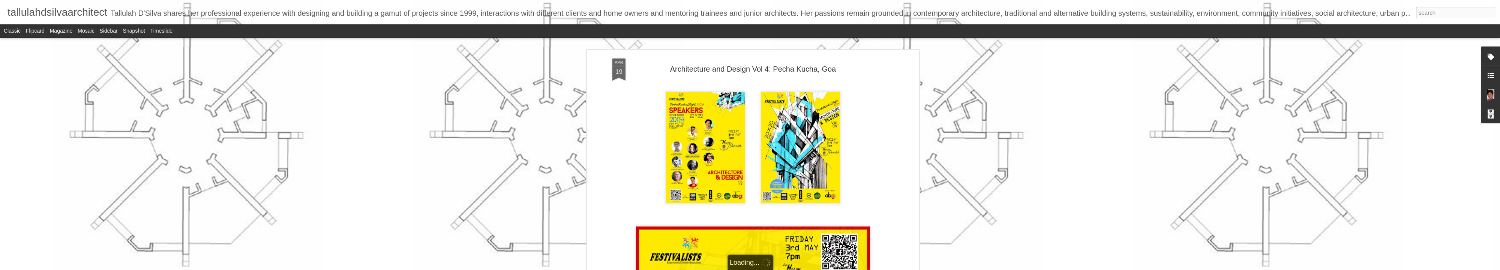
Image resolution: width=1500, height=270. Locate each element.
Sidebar (109, 31)
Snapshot (134, 31)
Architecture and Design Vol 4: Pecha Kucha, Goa (753, 56)
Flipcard (35, 31)
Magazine (61, 31)
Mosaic (86, 31)
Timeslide (161, 31)
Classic (12, 31)
